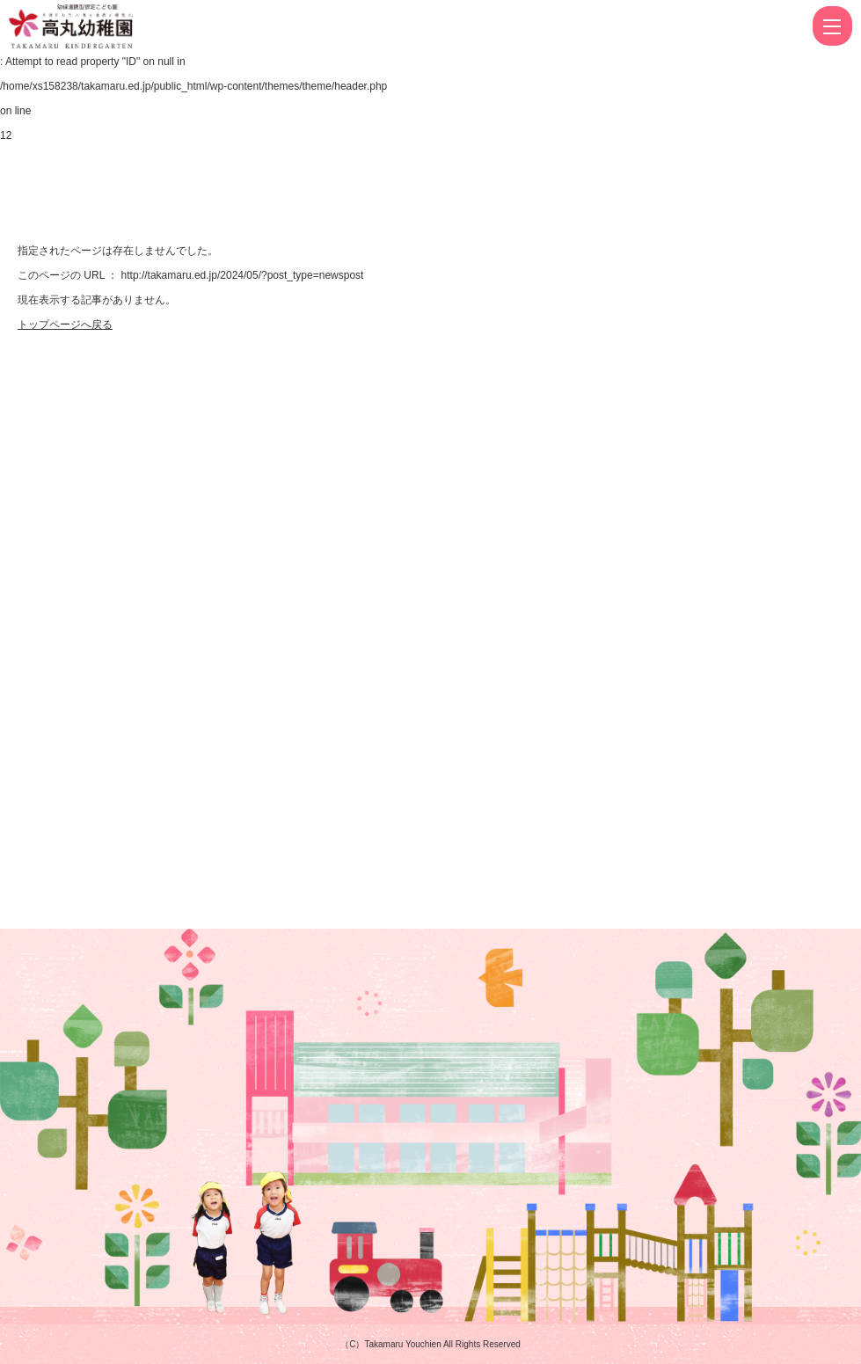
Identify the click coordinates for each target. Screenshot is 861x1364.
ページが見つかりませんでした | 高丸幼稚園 (137, 26)
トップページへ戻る (65, 324)
